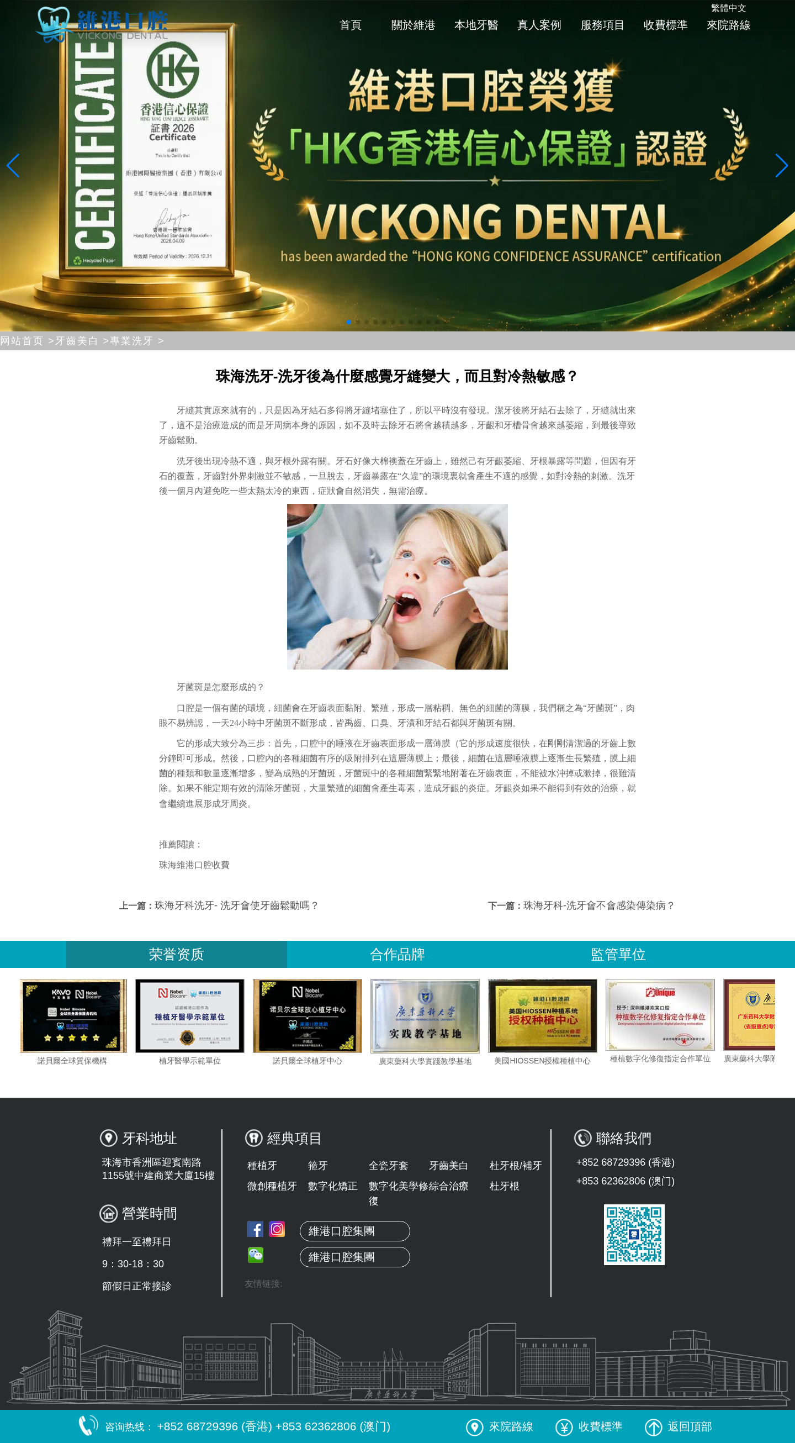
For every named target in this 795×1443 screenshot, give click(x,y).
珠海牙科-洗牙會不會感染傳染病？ (599, 905)
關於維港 (413, 25)
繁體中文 (728, 8)
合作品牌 (397, 954)
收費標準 (666, 25)
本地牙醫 (476, 25)
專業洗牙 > (137, 340)
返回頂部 (678, 1426)
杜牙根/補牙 (516, 1165)
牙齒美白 (449, 1165)
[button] (349, 322)
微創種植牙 (272, 1186)
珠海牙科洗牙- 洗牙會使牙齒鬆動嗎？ (237, 905)
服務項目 (603, 25)
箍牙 (318, 1165)
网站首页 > (27, 340)
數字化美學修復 (398, 1194)
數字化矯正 (333, 1186)
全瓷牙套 (389, 1165)
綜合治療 (449, 1186)
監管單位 (618, 954)
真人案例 (539, 25)
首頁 (351, 25)
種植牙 (262, 1165)
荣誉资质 (176, 954)
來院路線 (729, 25)
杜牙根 (505, 1186)
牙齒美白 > (82, 340)
